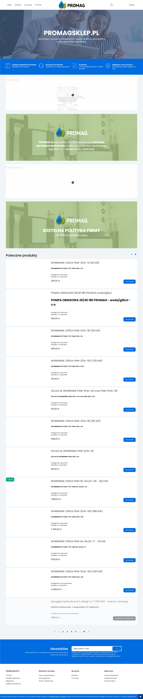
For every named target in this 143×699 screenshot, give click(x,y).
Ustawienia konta (110, 678)
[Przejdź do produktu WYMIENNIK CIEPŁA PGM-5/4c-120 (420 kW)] (27, 572)
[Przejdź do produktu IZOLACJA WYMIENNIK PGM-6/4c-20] (27, 451)
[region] (71, 34)
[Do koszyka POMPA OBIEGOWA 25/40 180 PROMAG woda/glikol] (129, 319)
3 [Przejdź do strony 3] (67, 632)
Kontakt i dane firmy (13, 678)
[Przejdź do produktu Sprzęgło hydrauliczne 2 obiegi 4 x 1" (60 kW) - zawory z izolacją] (27, 602)
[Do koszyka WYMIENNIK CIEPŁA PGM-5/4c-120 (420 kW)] (129, 590)
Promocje (75, 678)
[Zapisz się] (116, 648)
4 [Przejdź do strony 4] (71, 632)
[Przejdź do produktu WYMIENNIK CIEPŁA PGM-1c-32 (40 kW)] (70, 192)
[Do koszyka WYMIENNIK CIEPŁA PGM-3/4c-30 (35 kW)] (129, 349)
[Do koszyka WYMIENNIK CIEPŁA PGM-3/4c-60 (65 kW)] (129, 440)
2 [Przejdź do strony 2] (63, 632)
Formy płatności (44, 678)
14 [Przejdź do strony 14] (84, 632)
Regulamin (10, 681)
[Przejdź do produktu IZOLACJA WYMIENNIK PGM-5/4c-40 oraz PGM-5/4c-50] (27, 391)
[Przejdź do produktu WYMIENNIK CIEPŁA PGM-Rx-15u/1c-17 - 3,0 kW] (27, 542)
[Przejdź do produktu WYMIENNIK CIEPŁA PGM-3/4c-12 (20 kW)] (27, 263)
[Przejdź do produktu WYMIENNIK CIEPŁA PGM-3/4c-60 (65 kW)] (27, 421)
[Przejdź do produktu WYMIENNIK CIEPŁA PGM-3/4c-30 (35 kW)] (27, 331)
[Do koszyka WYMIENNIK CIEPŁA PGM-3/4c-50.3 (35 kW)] (129, 380)
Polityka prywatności (13, 684)
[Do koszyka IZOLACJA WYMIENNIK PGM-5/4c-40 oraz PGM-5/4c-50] (129, 410)
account (132, 5)
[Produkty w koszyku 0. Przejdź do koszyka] (122, 5)
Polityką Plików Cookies (57, 696)
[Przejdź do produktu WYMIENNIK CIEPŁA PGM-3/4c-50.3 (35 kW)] (27, 361)
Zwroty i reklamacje (46, 681)
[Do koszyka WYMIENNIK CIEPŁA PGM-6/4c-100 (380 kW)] (129, 530)
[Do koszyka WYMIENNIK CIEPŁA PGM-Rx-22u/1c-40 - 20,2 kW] (129, 500)
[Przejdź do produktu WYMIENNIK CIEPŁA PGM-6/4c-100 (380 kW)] (27, 512)
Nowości (75, 675)
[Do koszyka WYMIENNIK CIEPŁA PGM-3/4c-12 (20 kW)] (129, 282)
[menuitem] (9, 5)
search (111, 5)
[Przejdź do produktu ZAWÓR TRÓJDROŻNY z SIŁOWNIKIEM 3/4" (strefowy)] (70, 104)
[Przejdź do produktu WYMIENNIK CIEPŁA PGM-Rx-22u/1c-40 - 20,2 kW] (27, 481)
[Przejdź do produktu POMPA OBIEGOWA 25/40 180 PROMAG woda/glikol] (27, 293)
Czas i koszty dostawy (47, 675)
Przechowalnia (109, 681)
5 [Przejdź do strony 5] (75, 632)
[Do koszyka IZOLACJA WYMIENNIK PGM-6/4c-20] (129, 470)
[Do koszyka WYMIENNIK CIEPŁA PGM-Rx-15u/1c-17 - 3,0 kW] (129, 560)
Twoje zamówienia (111, 675)
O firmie (9, 675)
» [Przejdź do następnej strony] (88, 631)
